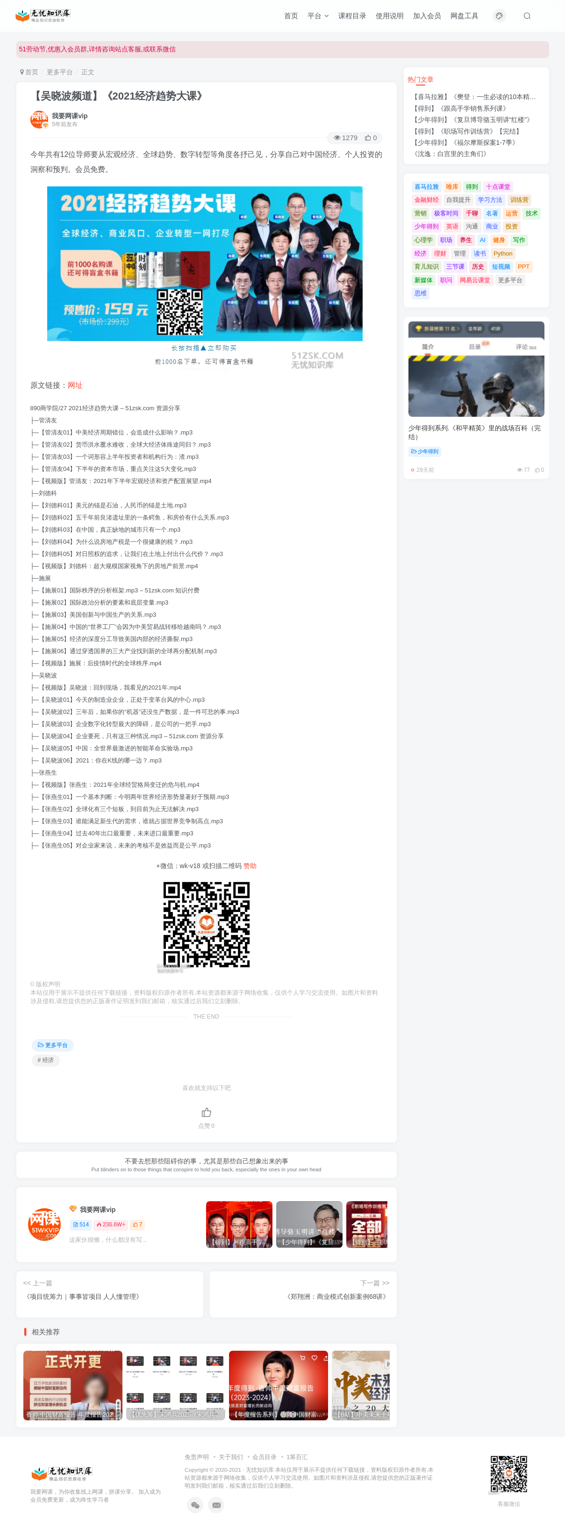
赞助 (250, 865)
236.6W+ (110, 1224)
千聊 (472, 213)
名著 (492, 213)
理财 (440, 253)
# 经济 (46, 1060)
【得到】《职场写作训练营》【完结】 (466, 131)
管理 (460, 253)
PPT (523, 266)
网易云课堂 (475, 280)
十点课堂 (498, 186)
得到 (472, 186)
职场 (446, 239)
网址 (75, 385)
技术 (532, 213)
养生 (466, 239)
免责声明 (197, 1457)
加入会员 (427, 16)
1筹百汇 (297, 1457)
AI (483, 239)
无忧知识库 (260, 1470)
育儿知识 (427, 266)
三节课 (455, 266)
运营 (512, 213)
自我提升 (458, 199)
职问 (446, 280)
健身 (499, 239)
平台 (318, 16)
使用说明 (390, 16)
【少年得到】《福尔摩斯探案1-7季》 (465, 142)
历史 (478, 266)
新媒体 (424, 280)
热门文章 (421, 79)
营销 (421, 213)
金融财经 (427, 199)
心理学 (424, 239)
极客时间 (446, 213)
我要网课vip (69, 116)
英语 (452, 226)
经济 (421, 253)
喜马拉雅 (427, 186)
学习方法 (490, 199)
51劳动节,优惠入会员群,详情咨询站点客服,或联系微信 (97, 49)
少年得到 (427, 226)
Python (502, 253)
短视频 (501, 266)
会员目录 (264, 1457)
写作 (519, 239)
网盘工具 (465, 16)
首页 (291, 16)
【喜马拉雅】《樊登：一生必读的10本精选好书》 (483, 96)
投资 (512, 226)
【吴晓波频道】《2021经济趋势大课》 (118, 96)
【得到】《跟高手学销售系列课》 (460, 108)
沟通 (472, 226)
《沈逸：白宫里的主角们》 (450, 153)
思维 (421, 293)
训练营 (519, 199)
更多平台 (60, 72)
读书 (480, 253)
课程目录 (352, 16)
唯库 (452, 186)
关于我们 (231, 1457)
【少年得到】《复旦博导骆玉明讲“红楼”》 (472, 119)
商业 (492, 226)
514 (81, 1224)
